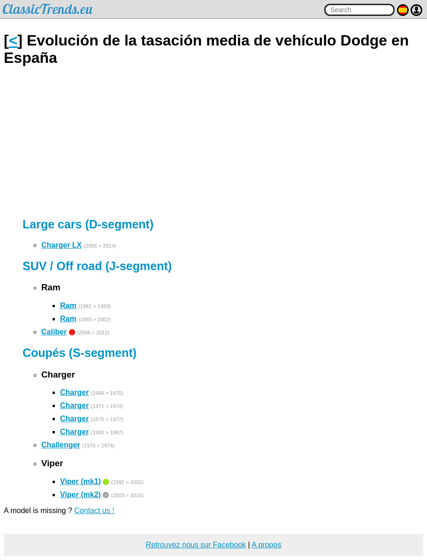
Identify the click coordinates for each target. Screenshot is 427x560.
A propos (266, 545)
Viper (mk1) (80, 481)
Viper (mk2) (80, 495)
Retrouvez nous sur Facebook (196, 545)
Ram (68, 306)
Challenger (60, 445)
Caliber (54, 332)
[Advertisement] (213, 142)
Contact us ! (94, 511)
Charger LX (61, 245)
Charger (74, 392)
